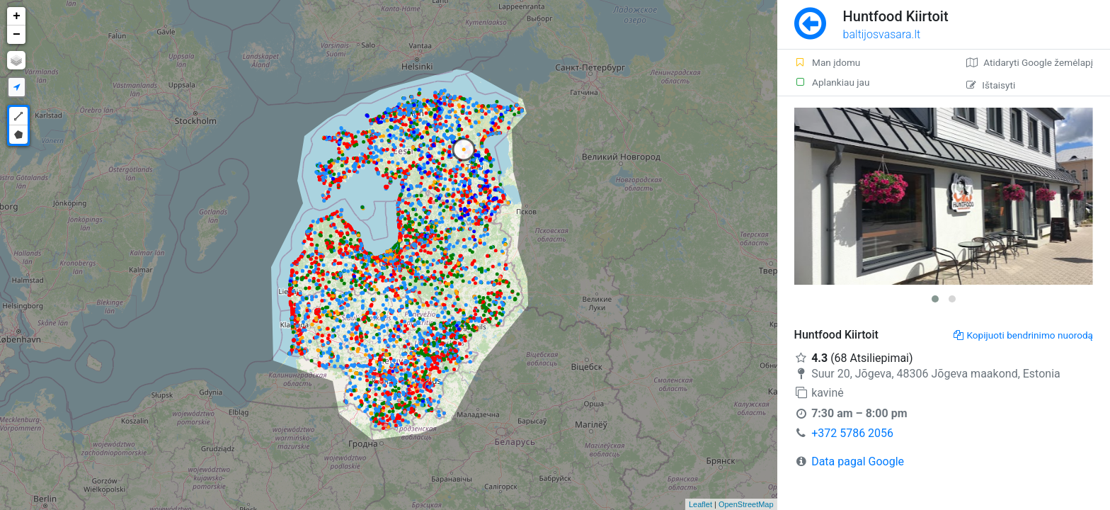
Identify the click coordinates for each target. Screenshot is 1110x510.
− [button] (17, 34)
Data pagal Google (857, 461)
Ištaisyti (990, 85)
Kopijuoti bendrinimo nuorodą (1023, 335)
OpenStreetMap (746, 504)
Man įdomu (827, 62)
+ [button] (17, 16)
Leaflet (700, 504)
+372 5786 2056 (852, 433)
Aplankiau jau (832, 82)
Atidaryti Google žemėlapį (1029, 62)
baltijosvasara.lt (882, 34)
